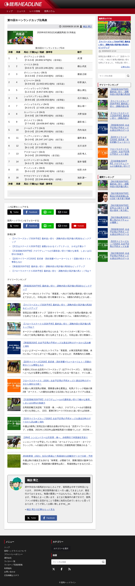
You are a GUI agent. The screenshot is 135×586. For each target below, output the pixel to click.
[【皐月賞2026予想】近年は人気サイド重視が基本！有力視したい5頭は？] (103, 209)
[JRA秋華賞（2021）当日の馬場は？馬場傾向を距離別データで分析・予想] (14, 461)
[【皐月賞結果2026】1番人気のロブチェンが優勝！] (103, 221)
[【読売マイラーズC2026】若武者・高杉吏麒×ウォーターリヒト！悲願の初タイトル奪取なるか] (14, 366)
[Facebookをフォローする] (61, 569)
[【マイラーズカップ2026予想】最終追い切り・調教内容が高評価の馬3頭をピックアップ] (14, 309)
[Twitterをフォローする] (53, 569)
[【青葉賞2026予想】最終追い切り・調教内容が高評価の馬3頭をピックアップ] (14, 290)
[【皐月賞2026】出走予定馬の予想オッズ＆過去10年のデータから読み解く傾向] (103, 257)
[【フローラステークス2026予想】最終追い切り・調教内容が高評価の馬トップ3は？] (14, 328)
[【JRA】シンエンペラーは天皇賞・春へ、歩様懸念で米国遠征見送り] (14, 442)
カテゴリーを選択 (61, 548)
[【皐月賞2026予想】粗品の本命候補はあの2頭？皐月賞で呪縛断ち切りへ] (103, 197)
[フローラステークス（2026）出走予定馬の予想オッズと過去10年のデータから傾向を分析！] (14, 385)
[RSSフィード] (69, 569)
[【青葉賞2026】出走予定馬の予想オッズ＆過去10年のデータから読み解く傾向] (14, 347)
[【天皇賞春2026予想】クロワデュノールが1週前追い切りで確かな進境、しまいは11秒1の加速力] (14, 404)
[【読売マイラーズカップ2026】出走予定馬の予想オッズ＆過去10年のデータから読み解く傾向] (14, 423)
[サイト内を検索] (128, 75)
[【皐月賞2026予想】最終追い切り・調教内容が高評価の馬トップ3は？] (103, 185)
